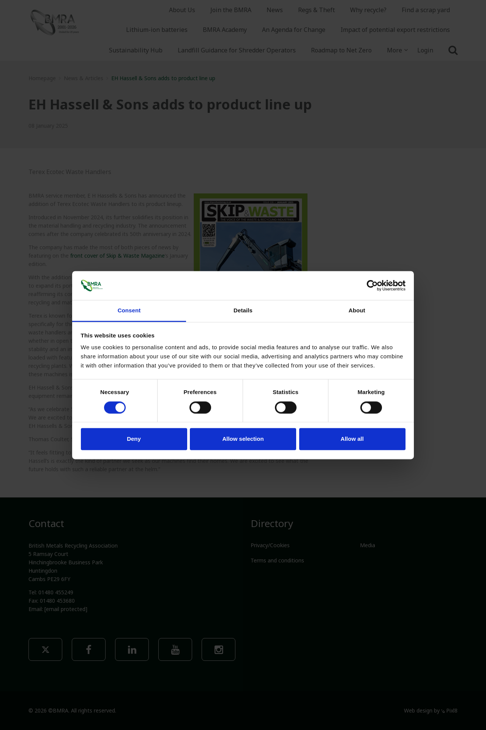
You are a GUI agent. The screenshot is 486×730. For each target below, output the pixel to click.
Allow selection (243, 439)
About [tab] (357, 310)
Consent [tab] (129, 310)
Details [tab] (243, 310)
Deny (134, 439)
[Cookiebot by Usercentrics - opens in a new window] (372, 285)
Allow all (352, 439)
